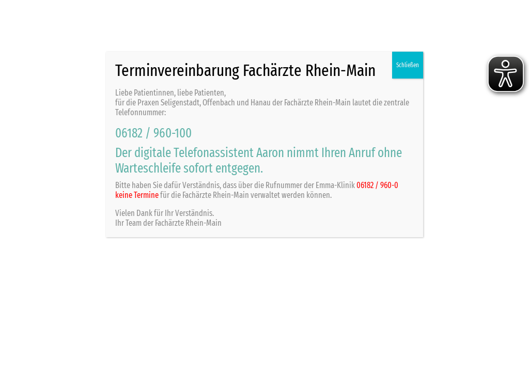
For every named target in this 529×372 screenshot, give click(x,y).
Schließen (407, 65)
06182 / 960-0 (377, 185)
